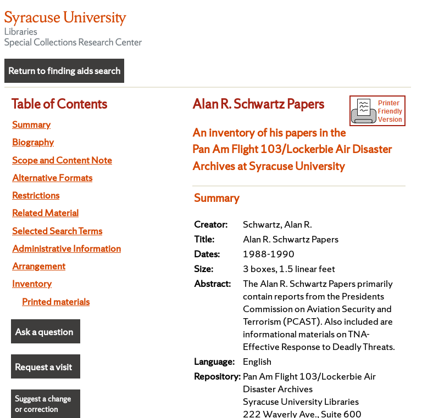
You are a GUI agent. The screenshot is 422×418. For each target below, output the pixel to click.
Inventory (32, 283)
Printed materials (56, 301)
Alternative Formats (52, 177)
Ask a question (44, 331)
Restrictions (35, 195)
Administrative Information (66, 248)
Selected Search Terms (57, 230)
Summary (31, 124)
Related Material (45, 212)
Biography (33, 141)
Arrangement (38, 265)
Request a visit (43, 366)
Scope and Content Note (62, 160)
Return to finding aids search (64, 70)
